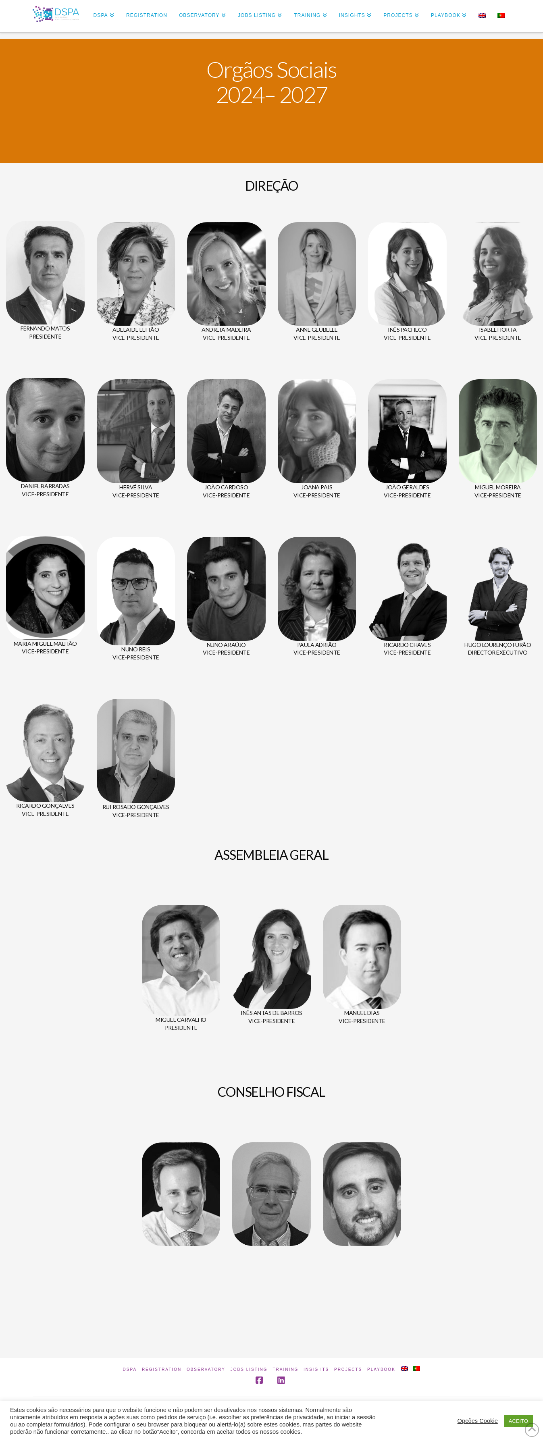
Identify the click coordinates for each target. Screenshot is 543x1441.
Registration (161, 1369)
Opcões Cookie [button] (478, 1421)
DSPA (130, 1369)
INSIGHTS (316, 1369)
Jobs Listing (249, 1369)
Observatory (206, 1369)
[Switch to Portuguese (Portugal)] (500, 16)
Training (285, 1369)
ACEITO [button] (518, 1421)
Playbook (381, 1369)
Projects (348, 1369)
